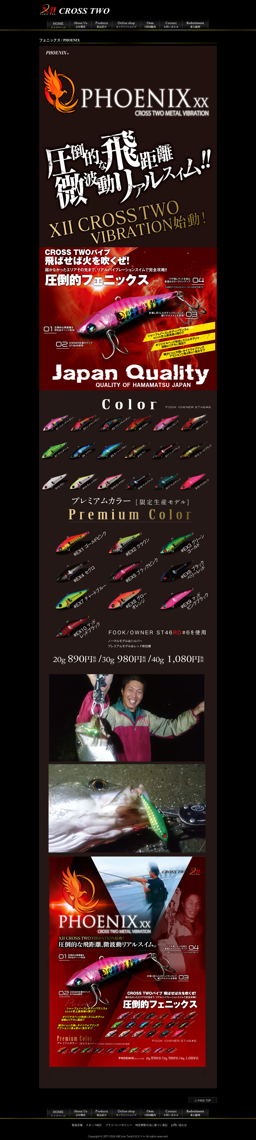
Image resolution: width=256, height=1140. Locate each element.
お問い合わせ (171, 24)
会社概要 (80, 24)
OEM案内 (150, 24)
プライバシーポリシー (118, 1125)
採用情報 (195, 24)
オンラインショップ (126, 24)
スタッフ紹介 (94, 1125)
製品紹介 (101, 24)
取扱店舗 (77, 1125)
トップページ (58, 24)
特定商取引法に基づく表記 (151, 1125)
